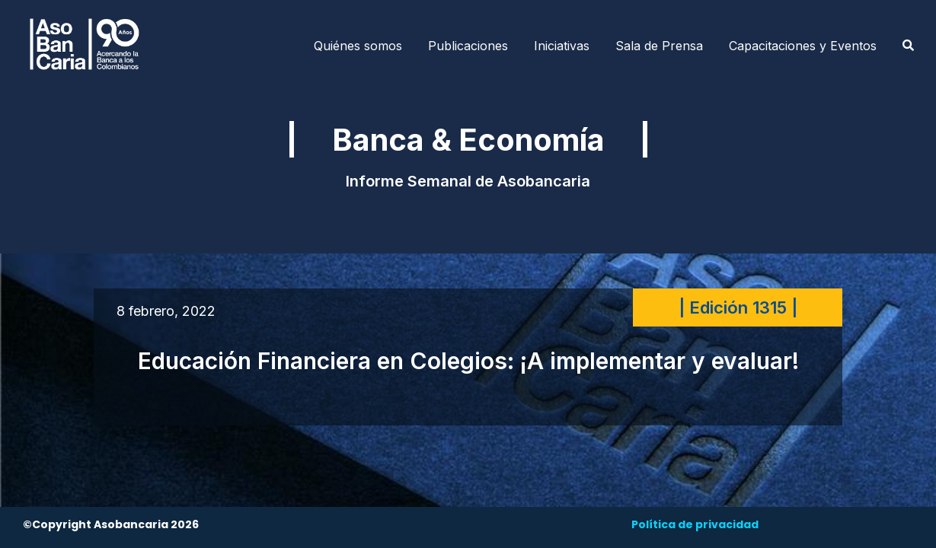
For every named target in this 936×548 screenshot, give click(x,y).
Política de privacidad (695, 524)
